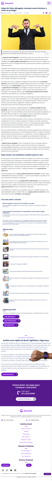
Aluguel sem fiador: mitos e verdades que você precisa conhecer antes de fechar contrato (29, 249)
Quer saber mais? (8, 374)
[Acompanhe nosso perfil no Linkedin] (15, 470)
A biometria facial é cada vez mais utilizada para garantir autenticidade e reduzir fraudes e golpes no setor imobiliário (26, 215)
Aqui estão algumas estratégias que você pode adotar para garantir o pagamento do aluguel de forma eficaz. (25, 206)
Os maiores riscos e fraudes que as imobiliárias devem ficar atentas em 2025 (25, 221)
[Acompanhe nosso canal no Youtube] (11, 470)
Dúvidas (26, 431)
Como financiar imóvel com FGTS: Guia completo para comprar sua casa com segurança (28, 300)
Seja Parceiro (6, 465)
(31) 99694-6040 (33, 420)
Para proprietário (10, 321)
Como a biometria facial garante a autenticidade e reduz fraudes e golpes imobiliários (24, 212)
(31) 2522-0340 (28, 393)
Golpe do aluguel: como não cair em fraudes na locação (18, 203)
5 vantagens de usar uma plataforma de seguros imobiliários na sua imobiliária (28, 256)
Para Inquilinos (26, 456)
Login (29, 465)
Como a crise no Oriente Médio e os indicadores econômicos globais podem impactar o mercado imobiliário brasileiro (28, 235)
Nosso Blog (26, 434)
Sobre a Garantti (26, 428)
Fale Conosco (26, 437)
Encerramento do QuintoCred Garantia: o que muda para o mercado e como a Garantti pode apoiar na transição (28, 242)
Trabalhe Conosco (26, 439)
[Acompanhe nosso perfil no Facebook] (7, 470)
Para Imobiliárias (26, 451)
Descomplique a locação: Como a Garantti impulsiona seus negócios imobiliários (29, 286)
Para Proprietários (26, 453)
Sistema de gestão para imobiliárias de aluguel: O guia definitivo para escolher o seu (29, 278)
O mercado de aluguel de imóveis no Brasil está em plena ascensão (25, 271)
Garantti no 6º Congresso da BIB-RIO (18, 264)
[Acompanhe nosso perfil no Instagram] (3, 470)
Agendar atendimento (25, 399)
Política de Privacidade (26, 442)
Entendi (47, 474)
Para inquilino (9, 325)
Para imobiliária (9, 316)
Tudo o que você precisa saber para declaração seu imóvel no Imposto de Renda (29, 293)
